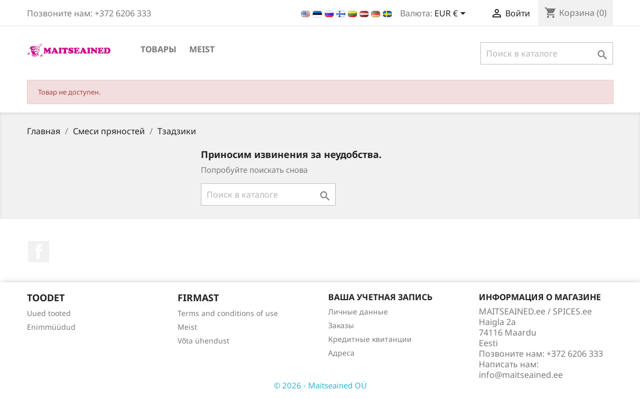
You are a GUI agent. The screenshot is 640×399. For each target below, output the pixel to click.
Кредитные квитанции (370, 339)
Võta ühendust (203, 341)
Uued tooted (49, 313)
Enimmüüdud (51, 327)
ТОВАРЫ (159, 49)
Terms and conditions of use (228, 313)
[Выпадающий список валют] (451, 14)
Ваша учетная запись (380, 297)
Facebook (38, 251)
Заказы (341, 325)
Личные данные (358, 312)
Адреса (341, 353)
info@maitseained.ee (521, 375)
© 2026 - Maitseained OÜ (320, 385)
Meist (202, 49)
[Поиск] (546, 53)
